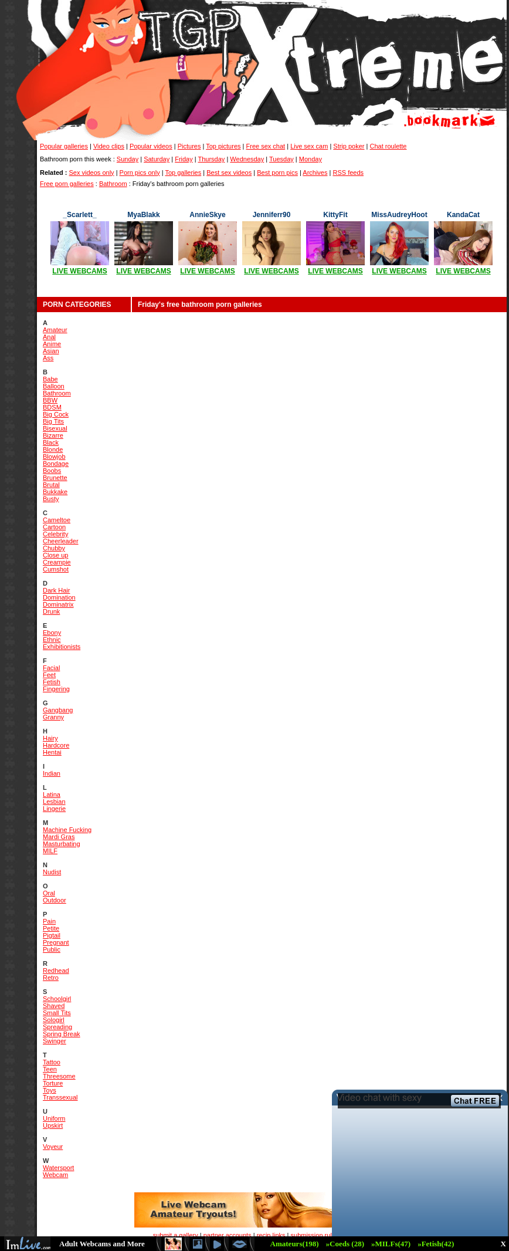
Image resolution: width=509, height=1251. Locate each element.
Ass (48, 357)
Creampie (57, 562)
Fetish (51, 681)
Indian (51, 773)
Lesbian (54, 801)
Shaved (54, 1005)
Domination (59, 597)
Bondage (56, 463)
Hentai (52, 752)
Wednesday (247, 159)
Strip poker (348, 146)
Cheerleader (61, 541)
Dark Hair (56, 590)
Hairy (50, 738)
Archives (315, 172)
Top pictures (223, 146)
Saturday (156, 159)
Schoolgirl (57, 998)
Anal (49, 336)
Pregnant (56, 942)
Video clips (108, 146)
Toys (49, 1090)
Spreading (57, 1026)
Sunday (127, 159)
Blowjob (54, 456)
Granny (53, 717)
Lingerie (54, 808)
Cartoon (54, 526)
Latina (51, 794)
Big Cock (56, 414)
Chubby (54, 548)
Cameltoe (56, 519)
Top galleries (183, 172)
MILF (50, 850)
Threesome (59, 1076)
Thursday (211, 159)
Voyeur (53, 1146)
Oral (49, 893)
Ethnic (52, 639)
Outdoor (54, 900)
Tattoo (51, 1062)
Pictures (189, 146)
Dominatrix (58, 604)
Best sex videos (229, 172)
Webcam (55, 1174)
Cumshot (56, 569)
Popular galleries (64, 146)
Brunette (55, 477)
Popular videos (151, 146)
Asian (51, 350)
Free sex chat (266, 146)
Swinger (54, 1040)
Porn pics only (140, 172)
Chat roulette (388, 146)
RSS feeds (348, 172)
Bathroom (113, 183)
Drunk (51, 611)
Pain (49, 921)
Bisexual (55, 428)
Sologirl (54, 1019)
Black (51, 442)
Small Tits (57, 1012)
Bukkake (55, 491)
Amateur (55, 329)
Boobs (52, 470)
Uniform (54, 1118)
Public (51, 949)
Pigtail (51, 935)
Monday (310, 159)
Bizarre (53, 435)
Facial (51, 667)
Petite (51, 928)
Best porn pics (277, 172)
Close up (55, 555)
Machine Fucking (67, 829)
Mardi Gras (58, 836)
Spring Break (61, 1033)
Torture (53, 1083)
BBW (50, 400)
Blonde (53, 449)
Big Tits (53, 421)
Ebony (52, 632)
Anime (52, 343)
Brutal (51, 484)
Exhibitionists (61, 646)
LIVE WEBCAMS (79, 271)
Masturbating (61, 843)
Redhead (56, 970)
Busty (51, 498)
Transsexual (60, 1097)
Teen (50, 1069)
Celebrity (55, 533)
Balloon (54, 386)
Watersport (58, 1167)
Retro (51, 977)
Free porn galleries (67, 183)
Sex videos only (91, 172)
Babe (50, 379)
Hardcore (56, 745)
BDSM (52, 407)
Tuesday (281, 159)
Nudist (52, 871)
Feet (49, 674)
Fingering (56, 688)
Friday (184, 159)
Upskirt (53, 1125)
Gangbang (58, 710)
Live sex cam (309, 146)
